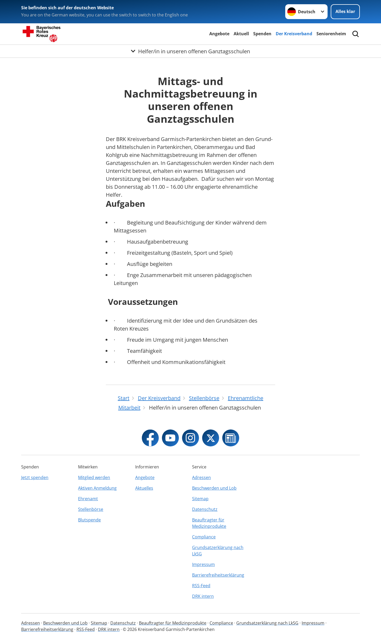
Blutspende (89, 520)
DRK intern (203, 596)
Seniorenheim (331, 34)
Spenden (262, 34)
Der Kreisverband (294, 34)
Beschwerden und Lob (214, 488)
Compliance (204, 537)
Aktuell (241, 34)
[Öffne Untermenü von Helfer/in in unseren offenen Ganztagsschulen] (190, 51)
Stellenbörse (90, 509)
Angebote (219, 34)
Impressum (203, 564)
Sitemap (200, 499)
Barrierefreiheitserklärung (218, 575)
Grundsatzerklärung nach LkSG (217, 551)
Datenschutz (204, 509)
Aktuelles (144, 488)
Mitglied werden (94, 477)
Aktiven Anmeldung (97, 488)
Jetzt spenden (34, 477)
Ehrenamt (88, 499)
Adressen (201, 477)
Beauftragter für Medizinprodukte (209, 523)
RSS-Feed (201, 586)
